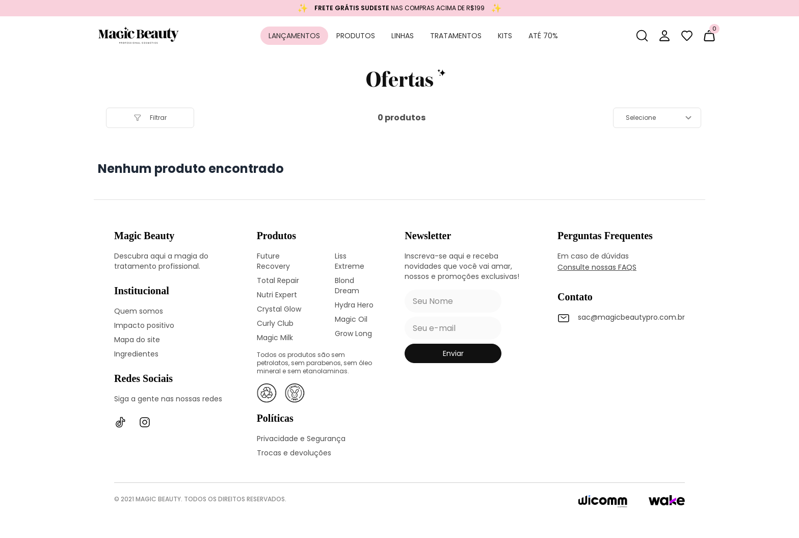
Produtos (355, 36)
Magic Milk (275, 337)
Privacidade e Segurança (301, 438)
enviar (453, 353)
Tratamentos (456, 36)
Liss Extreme (349, 261)
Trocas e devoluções (294, 453)
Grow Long (353, 333)
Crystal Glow (279, 309)
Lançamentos (294, 36)
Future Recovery (273, 261)
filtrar (150, 117)
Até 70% (543, 36)
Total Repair (278, 280)
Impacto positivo (144, 325)
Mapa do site (137, 340)
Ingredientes (136, 354)
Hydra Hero (354, 305)
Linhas (402, 36)
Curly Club (275, 323)
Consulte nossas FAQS (596, 267)
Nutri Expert (277, 295)
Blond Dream (347, 285)
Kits (505, 36)
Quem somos (138, 311)
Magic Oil (351, 319)
